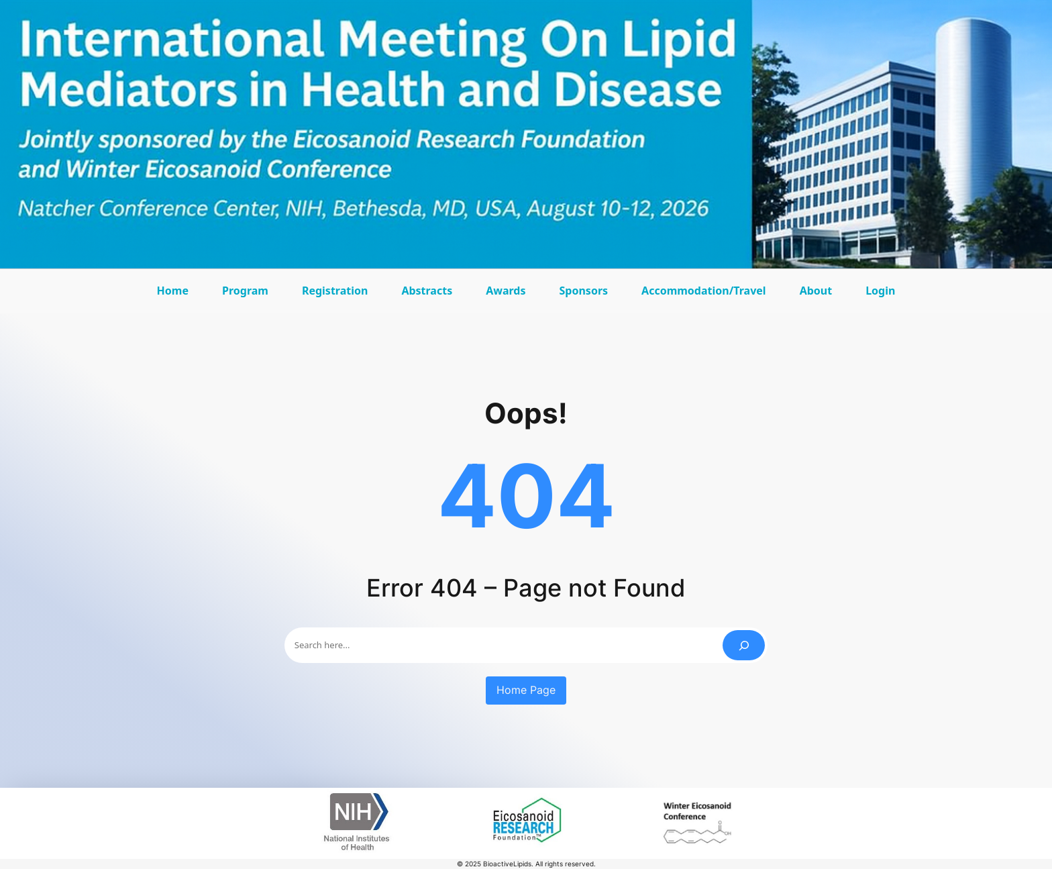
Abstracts (430, 295)
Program (248, 295)
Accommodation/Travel (703, 295)
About (819, 295)
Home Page (526, 690)
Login (880, 290)
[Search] (744, 645)
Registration (335, 290)
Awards (509, 295)
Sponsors (587, 295)
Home (173, 290)
